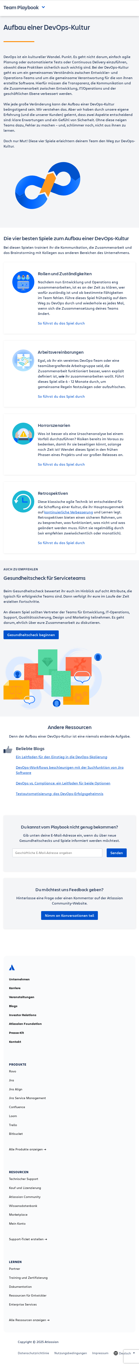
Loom (13, 1116)
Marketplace (18, 1214)
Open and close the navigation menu (44, 6)
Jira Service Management (27, 1098)
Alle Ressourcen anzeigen (29, 1320)
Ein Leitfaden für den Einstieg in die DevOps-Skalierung (61, 756)
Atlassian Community (24, 1197)
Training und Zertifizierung (28, 1277)
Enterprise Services (23, 1304)
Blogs (13, 1006)
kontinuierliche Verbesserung (68, 512)
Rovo (12, 1071)
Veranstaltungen (21, 997)
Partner (14, 1268)
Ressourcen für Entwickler (27, 1295)
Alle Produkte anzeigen (27, 1149)
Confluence (17, 1107)
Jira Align (15, 1089)
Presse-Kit (16, 1032)
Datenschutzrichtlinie (33, 1353)
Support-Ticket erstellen (28, 1239)
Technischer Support (23, 1179)
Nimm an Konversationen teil (69, 915)
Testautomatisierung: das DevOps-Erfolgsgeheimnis (59, 793)
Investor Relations (22, 1015)
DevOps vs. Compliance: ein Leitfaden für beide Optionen (63, 783)
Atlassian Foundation (25, 1023)
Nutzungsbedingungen (70, 1353)
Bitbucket (16, 1133)
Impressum (100, 1353)
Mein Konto (17, 1223)
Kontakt (15, 1041)
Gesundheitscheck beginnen (31, 634)
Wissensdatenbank (23, 1206)
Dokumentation (20, 1286)
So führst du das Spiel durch (61, 323)
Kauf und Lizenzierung (25, 1188)
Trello (13, 1125)
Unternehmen (19, 979)
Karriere (14, 988)
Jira (11, 1080)
